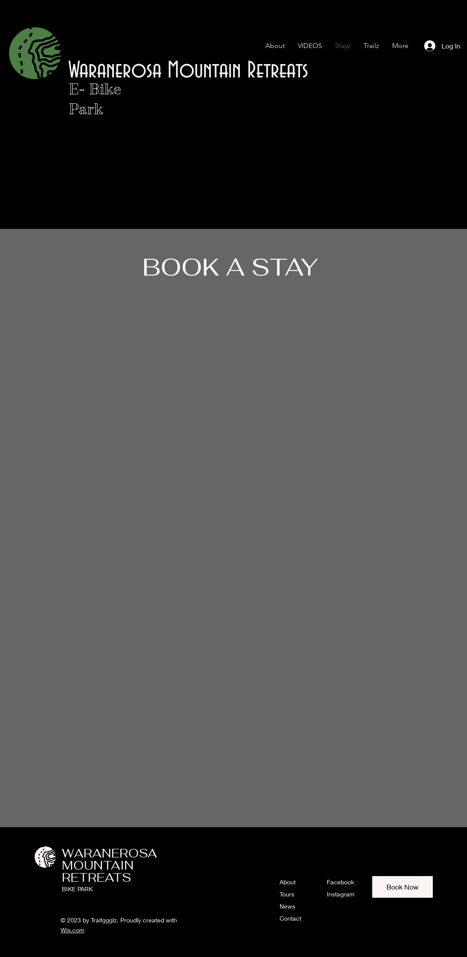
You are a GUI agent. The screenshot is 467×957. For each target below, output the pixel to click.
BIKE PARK (77, 889)
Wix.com (72, 930)
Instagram (340, 894)
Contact (290, 918)
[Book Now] (402, 887)
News (287, 906)
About (288, 882)
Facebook (340, 882)
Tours (287, 894)
